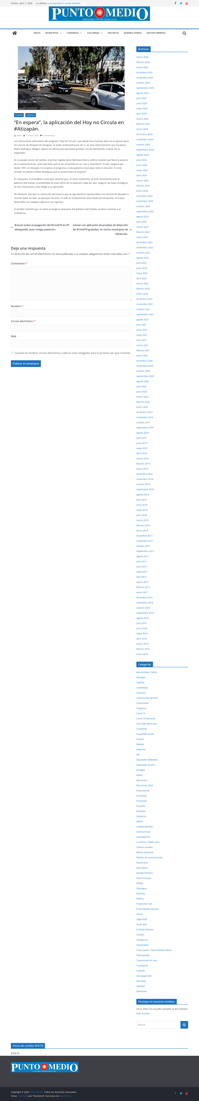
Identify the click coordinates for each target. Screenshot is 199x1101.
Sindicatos (141, 924)
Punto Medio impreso (147, 908)
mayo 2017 (142, 571)
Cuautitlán (141, 728)
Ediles (139, 775)
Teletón (140, 934)
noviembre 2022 (144, 247)
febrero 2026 (143, 62)
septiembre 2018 (145, 489)
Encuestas (141, 795)
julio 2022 (141, 262)
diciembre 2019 (144, 412)
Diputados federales (146, 759)
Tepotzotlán (142, 944)
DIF (138, 754)
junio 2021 (141, 329)
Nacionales (142, 862)
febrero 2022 (143, 288)
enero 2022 (142, 293)
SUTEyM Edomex (145, 929)
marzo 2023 (142, 226)
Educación (141, 780)
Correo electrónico (23, 321)
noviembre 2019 (144, 417)
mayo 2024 (142, 170)
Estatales (141, 811)
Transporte (142, 965)
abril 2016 (141, 638)
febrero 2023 (143, 232)
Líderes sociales (144, 847)
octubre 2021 (143, 309)
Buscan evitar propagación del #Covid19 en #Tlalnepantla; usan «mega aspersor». (40, 227)
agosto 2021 (142, 319)
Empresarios (142, 790)
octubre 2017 (143, 545)
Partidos (140, 893)
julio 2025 (141, 98)
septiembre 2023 (145, 211)
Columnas (93, 32)
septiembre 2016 (145, 612)
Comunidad (142, 703)
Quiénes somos (133, 32)
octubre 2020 (143, 370)
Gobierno (31, 115)
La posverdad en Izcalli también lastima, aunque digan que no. (64, 5)
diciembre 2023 (144, 195)
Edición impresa (156, 32)
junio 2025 (141, 103)
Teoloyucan (142, 939)
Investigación (143, 836)
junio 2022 (141, 268)
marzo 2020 (142, 396)
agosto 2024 (142, 154)
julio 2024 (141, 159)
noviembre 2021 (144, 304)
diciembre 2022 (144, 242)
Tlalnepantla (142, 955)
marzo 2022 (142, 283)
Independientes (144, 826)
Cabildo (140, 682)
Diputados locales (145, 764)
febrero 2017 (143, 587)
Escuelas (140, 805)
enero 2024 (142, 190)
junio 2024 (141, 165)
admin (19, 135)
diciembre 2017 (144, 535)
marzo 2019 (142, 458)
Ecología (140, 769)
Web (13, 336)
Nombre (17, 306)
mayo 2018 (142, 509)
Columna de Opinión (147, 697)
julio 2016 (141, 623)
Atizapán (19, 115)
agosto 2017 (142, 556)
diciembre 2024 (144, 134)
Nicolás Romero (144, 872)
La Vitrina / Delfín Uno (147, 842)
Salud (139, 914)
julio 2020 (141, 386)
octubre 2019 (143, 422)
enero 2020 (142, 407)
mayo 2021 (142, 334)
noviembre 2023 (144, 201)
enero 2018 (142, 530)
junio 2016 (141, 628)
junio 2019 (141, 443)
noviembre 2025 (144, 77)
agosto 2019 (142, 432)
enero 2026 (142, 67)
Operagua (141, 888)
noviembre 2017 (144, 540)
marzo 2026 (142, 57)
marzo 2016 (142, 643)
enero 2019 (142, 468)
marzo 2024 (142, 180)
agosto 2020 (142, 381)
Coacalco (141, 692)
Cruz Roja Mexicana (146, 723)
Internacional (143, 831)
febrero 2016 (143, 648)
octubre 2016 (143, 607)
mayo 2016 (142, 633)
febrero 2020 (143, 401)
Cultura (140, 739)
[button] (60, 33)
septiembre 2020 (145, 376)
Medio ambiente (144, 852)
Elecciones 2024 (144, 785)
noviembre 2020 (144, 365)
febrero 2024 (143, 185)
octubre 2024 (143, 144)
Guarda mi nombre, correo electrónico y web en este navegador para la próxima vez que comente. (73, 353)
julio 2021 (141, 324)
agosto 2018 (142, 494)
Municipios (51, 32)
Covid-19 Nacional (145, 718)
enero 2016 (142, 654)
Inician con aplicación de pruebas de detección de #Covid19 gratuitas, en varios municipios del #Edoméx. (102, 229)
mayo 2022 (142, 273)
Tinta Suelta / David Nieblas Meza (153, 950)
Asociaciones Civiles (146, 672)
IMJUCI (139, 821)
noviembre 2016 (144, 602)
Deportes (141, 749)
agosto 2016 (142, 618)
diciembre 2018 (144, 473)
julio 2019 (141, 437)
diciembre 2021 (144, 298)
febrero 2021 (143, 350)
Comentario (19, 263)
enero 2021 (142, 355)
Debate (140, 744)
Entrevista (141, 800)
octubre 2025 (143, 82)
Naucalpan (142, 867)
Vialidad (140, 986)
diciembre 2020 (144, 360)
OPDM (139, 883)
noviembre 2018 (144, 479)
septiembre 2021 (145, 314)
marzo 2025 (142, 118)
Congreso (73, 32)
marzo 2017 (142, 582)
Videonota (141, 991)
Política (140, 898)
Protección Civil (144, 903)
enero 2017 (142, 592)
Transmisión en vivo (146, 960)
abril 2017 (141, 576)
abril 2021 (141, 340)
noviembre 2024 (144, 139)
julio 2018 (141, 499)
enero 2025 (142, 129)
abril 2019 (141, 453)
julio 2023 (141, 221)
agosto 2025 (142, 93)
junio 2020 (141, 391)
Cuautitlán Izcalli (145, 733)
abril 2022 (141, 278)
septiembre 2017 (145, 551)
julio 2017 (141, 561)
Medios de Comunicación (149, 857)
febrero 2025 (143, 123)
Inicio (37, 32)
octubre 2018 (143, 484)
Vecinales (141, 980)
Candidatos (142, 687)
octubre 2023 (143, 206)
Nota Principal (143, 878)
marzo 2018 (142, 520)
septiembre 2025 (145, 87)
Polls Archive (143, 1013)
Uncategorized (143, 975)
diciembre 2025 (144, 72)
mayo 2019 (142, 448)
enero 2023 (142, 237)
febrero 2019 (143, 463)
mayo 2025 (142, 108)
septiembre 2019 (145, 427)
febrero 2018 (143, 525)
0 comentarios (47, 135)
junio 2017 (141, 566)
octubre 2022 (143, 252)
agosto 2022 (142, 257)
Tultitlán (140, 970)
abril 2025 (141, 113)
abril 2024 (141, 175)
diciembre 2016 (144, 597)
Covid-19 (140, 713)
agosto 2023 (142, 216)
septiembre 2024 (145, 149)
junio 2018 (141, 504)
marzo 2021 (142, 345)
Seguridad (141, 919)
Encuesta (113, 32)
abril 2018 (141, 515)
